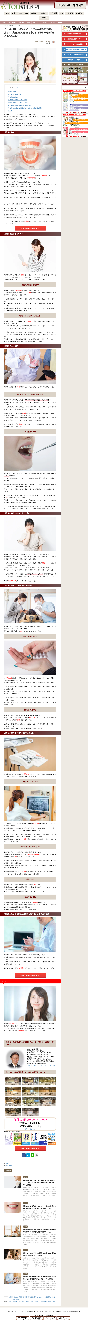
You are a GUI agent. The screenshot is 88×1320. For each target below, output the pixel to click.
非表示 (16, 87)
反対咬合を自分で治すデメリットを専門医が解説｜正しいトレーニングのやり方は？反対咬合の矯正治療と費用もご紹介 (39, 1183)
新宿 (20, 13)
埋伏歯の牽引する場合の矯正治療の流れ (19, 105)
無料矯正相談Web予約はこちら (30, 228)
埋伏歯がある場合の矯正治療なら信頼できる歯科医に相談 (25, 108)
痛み (7, 1165)
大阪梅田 (69, 13)
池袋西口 (34, 13)
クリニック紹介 (12, 22)
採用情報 (60, 22)
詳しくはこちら (30, 1129)
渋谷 (26, 13)
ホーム (3, 22)
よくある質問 (43, 22)
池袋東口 (44, 13)
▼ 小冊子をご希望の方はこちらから (75, 112)
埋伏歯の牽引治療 (13, 97)
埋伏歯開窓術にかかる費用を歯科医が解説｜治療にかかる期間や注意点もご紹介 (32, 1301)
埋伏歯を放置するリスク (15, 94)
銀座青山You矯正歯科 (44, 1316)
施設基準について (49, 1311)
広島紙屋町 (44, 18)
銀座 (7, 13)
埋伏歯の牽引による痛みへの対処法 (18, 102)
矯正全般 (8, 1163)
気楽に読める (77, 27)
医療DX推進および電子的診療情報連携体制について (68, 1311)
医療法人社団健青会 (75, 68)
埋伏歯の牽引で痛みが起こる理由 (17, 100)
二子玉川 (53, 13)
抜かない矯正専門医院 (70, 5)
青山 (13, 13)
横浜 (61, 13)
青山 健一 (48, 43)
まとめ (10, 111)
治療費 (28, 22)
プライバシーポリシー (13, 1311)
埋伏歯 (10, 1165)
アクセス (52, 22)
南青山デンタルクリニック (75, 71)
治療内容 (35, 22)
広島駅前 (79, 13)
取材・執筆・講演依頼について (27, 1311)
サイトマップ (40, 1311)
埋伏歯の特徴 (12, 91)
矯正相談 (21, 22)
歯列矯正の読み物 (80, 29)
